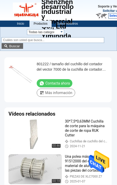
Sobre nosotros (67, 23)
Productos (40, 23)
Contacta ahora (54, 83)
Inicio (20, 23)
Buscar (14, 46)
